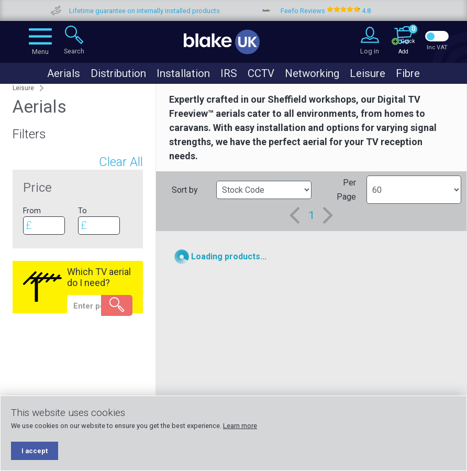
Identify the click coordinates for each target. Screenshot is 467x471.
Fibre (408, 73)
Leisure (367, 73)
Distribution (118, 73)
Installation (183, 73)
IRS (228, 73)
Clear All (121, 162)
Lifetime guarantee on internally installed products (163, 11)
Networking (312, 73)
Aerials (63, 73)
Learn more (240, 426)
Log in (369, 51)
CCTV (261, 73)
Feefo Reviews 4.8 (345, 11)
